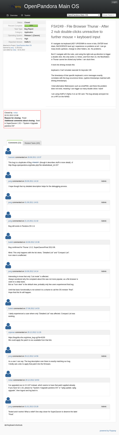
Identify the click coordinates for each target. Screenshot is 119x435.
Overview (14, 15)
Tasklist (27, 15)
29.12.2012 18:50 (32, 380)
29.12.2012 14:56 (31, 356)
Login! (114, 2)
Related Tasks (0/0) (32, 143)
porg (12, 47)
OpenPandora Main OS (24, 45)
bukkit (10, 242)
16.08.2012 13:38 (32, 242)
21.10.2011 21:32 (31, 221)
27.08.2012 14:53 (32, 308)
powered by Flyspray (108, 431)
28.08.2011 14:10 (31, 181)
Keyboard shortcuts (13, 425)
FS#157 (36, 162)
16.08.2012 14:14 (31, 271)
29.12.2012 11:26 (34, 332)
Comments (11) (14, 143)
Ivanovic (11, 157)
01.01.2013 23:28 (31, 407)
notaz (14, 50)
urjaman (11, 332)
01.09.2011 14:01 (31, 202)
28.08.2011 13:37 (34, 157)
